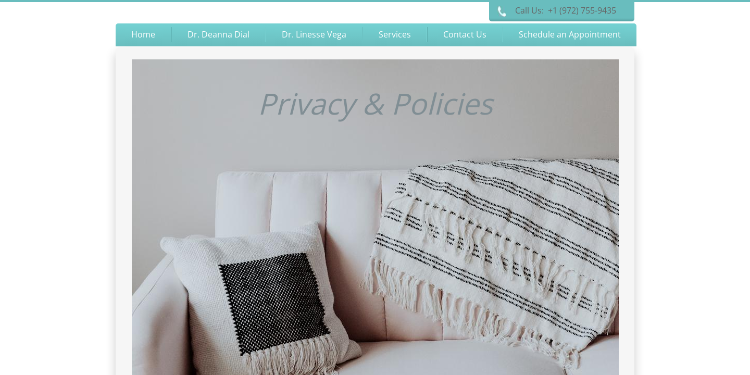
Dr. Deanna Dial (218, 34)
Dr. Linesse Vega (314, 34)
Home (143, 34)
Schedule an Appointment (570, 34)
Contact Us (464, 34)
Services (395, 34)
